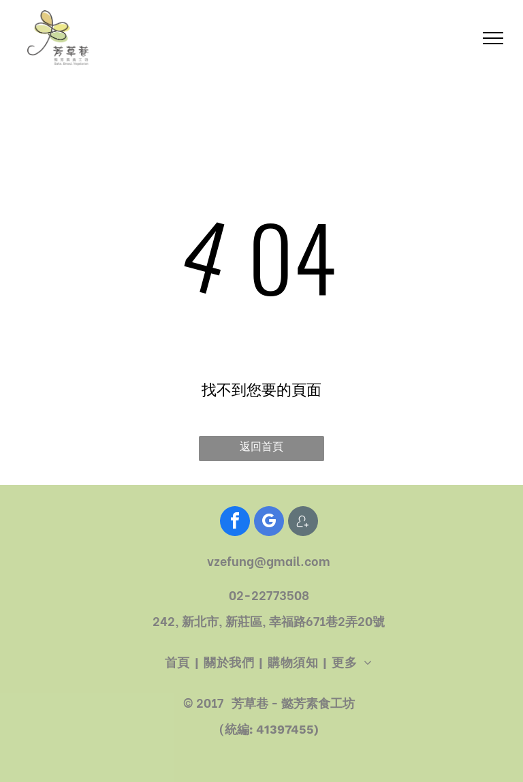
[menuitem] (179, 662)
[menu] (493, 38)
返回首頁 (261, 446)
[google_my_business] (269, 522)
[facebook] (235, 522)
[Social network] (303, 522)
